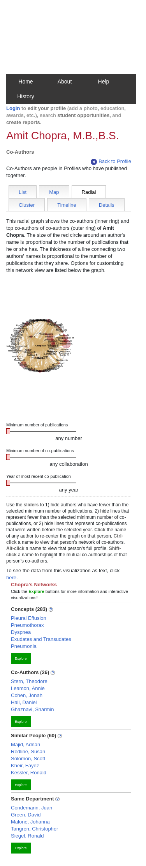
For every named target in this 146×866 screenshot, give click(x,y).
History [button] (25, 96)
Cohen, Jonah (26, 695)
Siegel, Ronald (27, 836)
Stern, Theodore (29, 681)
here (11, 577)
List (22, 192)
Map (54, 192)
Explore (21, 658)
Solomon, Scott (28, 758)
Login (13, 108)
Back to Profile (111, 161)
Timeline (66, 205)
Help (103, 81)
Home (25, 81)
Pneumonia (24, 646)
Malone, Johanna (30, 822)
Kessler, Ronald (28, 772)
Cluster (27, 205)
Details (106, 205)
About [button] (65, 81)
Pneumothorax (27, 625)
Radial (89, 192)
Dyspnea (21, 632)
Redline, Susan (28, 751)
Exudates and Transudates (41, 639)
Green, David (26, 815)
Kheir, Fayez (25, 765)
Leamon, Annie (28, 688)
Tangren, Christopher (34, 829)
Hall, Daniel (24, 702)
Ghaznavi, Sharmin (32, 709)
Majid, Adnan (25, 744)
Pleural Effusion (28, 618)
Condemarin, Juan (31, 808)
